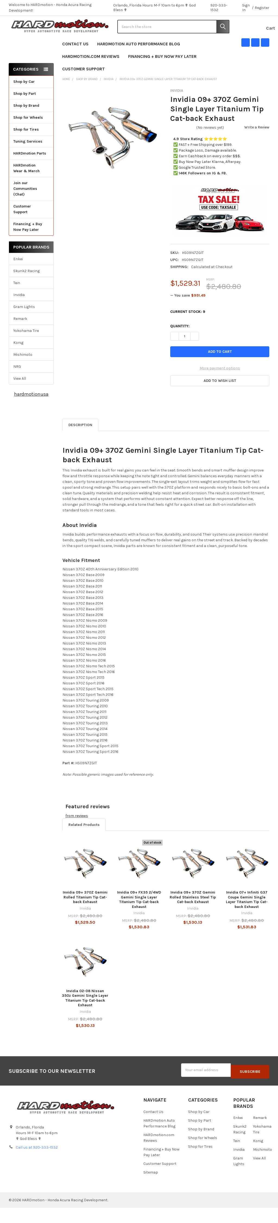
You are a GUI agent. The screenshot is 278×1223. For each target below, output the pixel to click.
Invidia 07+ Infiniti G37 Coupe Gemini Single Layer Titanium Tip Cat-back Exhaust (247, 916)
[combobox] (173, 35)
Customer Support (85, 86)
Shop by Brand (31, 122)
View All (19, 395)
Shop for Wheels (31, 134)
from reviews (76, 833)
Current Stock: (187, 329)
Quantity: (179, 343)
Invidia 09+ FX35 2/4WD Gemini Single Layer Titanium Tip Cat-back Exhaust (139, 916)
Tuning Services (27, 158)
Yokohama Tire (26, 347)
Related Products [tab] (84, 842)
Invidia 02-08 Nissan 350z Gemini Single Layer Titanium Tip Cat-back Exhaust (85, 1015)
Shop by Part (31, 110)
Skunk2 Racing (26, 288)
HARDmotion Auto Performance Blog (138, 61)
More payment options (220, 385)
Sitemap (150, 1187)
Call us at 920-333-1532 (37, 1163)
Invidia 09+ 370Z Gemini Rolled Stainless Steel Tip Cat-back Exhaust (193, 914)
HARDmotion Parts (29, 170)
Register (262, 7)
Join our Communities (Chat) (25, 206)
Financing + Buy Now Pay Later (162, 73)
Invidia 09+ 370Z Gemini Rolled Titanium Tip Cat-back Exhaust (85, 914)
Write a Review (256, 144)
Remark (20, 336)
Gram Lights (24, 324)
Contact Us (75, 61)
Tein (16, 300)
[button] (219, 398)
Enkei (18, 276)
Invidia (19, 312)
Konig (18, 359)
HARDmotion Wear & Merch (31, 185)
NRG (17, 383)
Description (80, 442)
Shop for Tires (31, 146)
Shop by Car (31, 98)
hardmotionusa (31, 411)
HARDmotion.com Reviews (90, 73)
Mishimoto (22, 371)
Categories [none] (26, 86)
